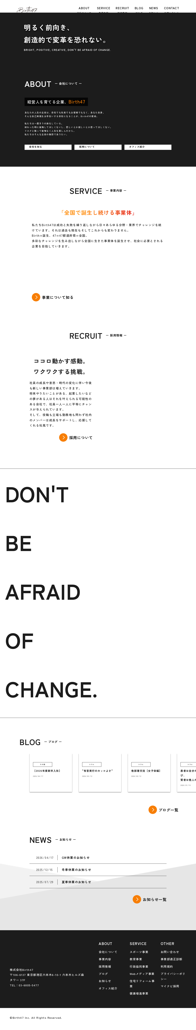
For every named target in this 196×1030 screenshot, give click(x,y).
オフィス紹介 (108, 988)
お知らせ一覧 (155, 899)
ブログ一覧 (168, 809)
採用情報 (105, 966)
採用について (81, 437)
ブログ (103, 974)
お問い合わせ (170, 952)
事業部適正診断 (172, 959)
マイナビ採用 (170, 986)
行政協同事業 (139, 966)
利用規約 (167, 966)
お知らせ (105, 981)
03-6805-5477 (29, 985)
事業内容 (105, 959)
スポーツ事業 (139, 952)
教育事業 (136, 959)
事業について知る (58, 297)
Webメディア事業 (142, 974)
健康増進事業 (139, 993)
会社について (108, 952)
